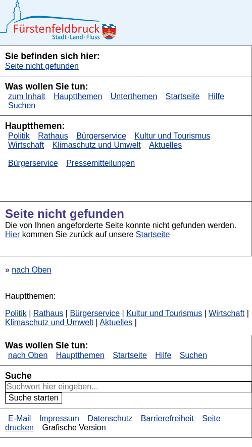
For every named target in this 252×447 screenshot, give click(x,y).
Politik (19, 135)
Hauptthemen (78, 96)
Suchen (21, 105)
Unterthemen (134, 96)
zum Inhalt (26, 96)
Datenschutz (109, 418)
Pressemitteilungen (100, 163)
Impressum (59, 418)
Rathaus (53, 135)
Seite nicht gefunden (42, 66)
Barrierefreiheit (167, 418)
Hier (12, 234)
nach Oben (31, 269)
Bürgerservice (101, 135)
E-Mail (19, 418)
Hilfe (216, 96)
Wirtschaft (26, 145)
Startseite (183, 96)
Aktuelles (165, 145)
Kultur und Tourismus (172, 135)
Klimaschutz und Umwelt (97, 145)
